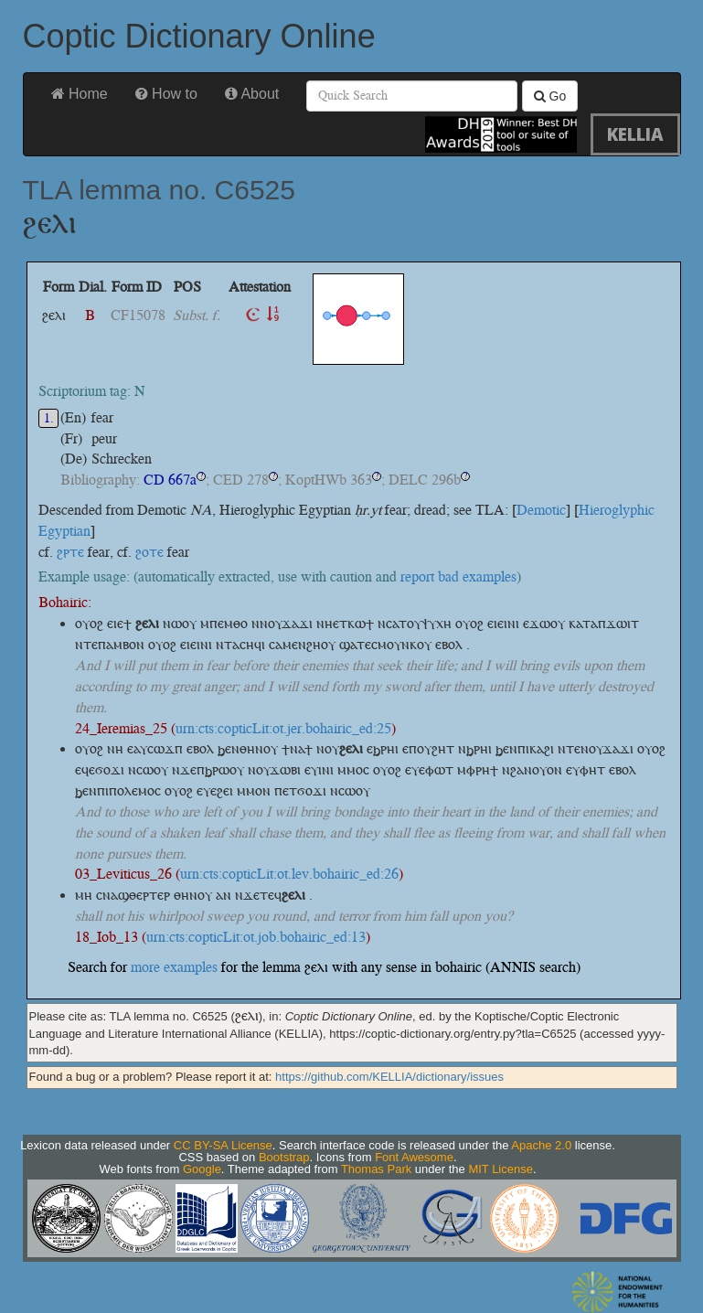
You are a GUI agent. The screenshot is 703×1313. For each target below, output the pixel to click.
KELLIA (635, 134)
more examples (174, 967)
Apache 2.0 (541, 1145)
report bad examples (458, 576)
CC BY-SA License (223, 1145)
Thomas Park (376, 1169)
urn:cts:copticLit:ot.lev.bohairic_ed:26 (289, 873)
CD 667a (170, 479)
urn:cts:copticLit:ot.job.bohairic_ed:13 (256, 936)
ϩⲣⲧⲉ (70, 551)
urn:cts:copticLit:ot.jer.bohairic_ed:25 (283, 728)
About (252, 93)
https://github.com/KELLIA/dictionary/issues (389, 1076)
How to (166, 93)
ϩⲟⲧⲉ (149, 551)
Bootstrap (284, 1157)
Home (79, 93)
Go (550, 96)
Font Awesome (414, 1157)
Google (202, 1169)
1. (49, 418)
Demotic (541, 509)
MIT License (500, 1169)
